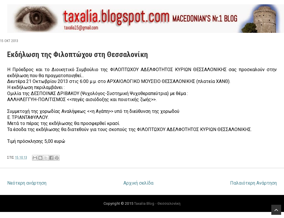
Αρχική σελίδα (138, 183)
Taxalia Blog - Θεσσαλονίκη (157, 203)
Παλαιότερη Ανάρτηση (253, 183)
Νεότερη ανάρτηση (26, 183)
